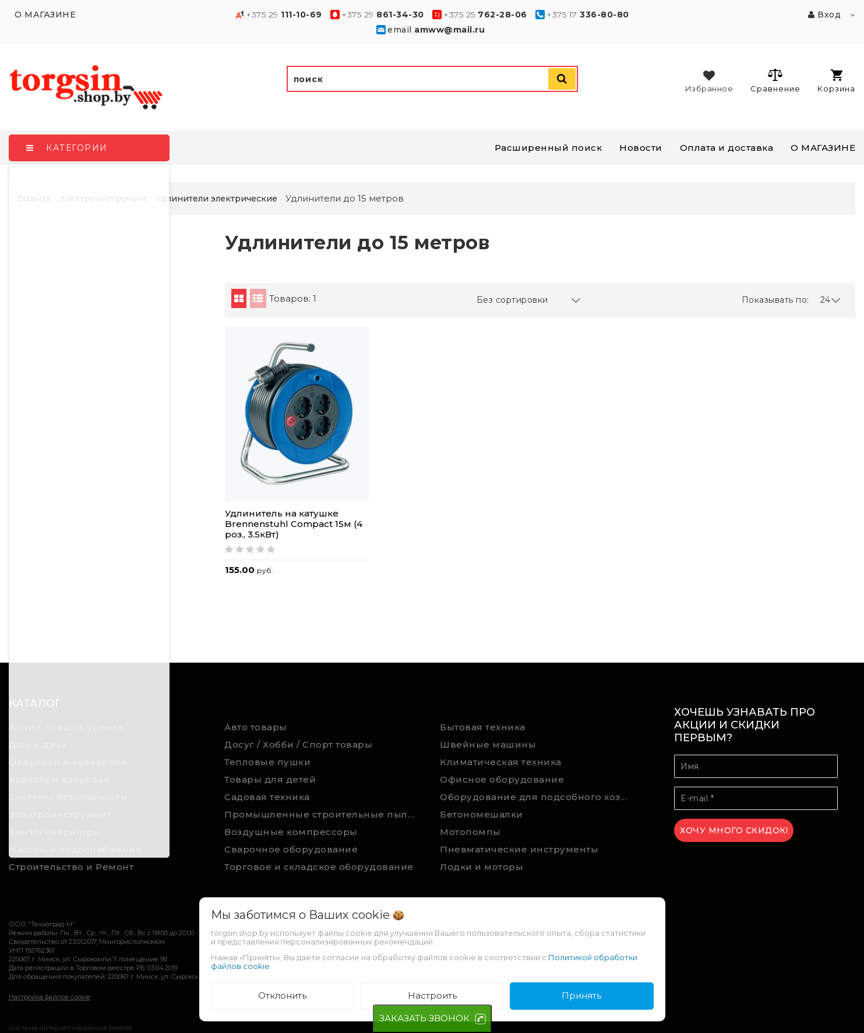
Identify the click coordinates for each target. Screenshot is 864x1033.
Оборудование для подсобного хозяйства (539, 796)
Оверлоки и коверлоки (68, 761)
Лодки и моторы (481, 866)
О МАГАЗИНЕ (823, 147)
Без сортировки (529, 300)
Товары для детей (270, 779)
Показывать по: (775, 300)
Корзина (836, 81)
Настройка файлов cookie (49, 997)
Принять (581, 995)
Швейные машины (488, 744)
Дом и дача (37, 744)
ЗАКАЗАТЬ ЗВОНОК (424, 1018)
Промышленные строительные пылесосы (323, 814)
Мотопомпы (470, 831)
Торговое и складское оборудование (319, 866)
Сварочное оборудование (291, 849)
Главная (34, 198)
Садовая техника (267, 796)
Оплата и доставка (727, 147)
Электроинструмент (60, 814)
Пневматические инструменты (519, 849)
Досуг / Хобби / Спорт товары (298, 744)
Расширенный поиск (548, 147)
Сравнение (775, 80)
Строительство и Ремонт (71, 866)
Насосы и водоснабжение (75, 849)
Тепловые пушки (267, 761)
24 (830, 300)
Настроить (432, 995)
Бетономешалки (481, 814)
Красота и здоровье (59, 779)
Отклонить (282, 995)
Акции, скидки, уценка (66, 727)
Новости (640, 147)
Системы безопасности (68, 796)
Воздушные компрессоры (291, 831)
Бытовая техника (483, 727)
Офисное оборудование (502, 779)
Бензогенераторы (55, 831)
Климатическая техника (501, 761)
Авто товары (255, 727)
